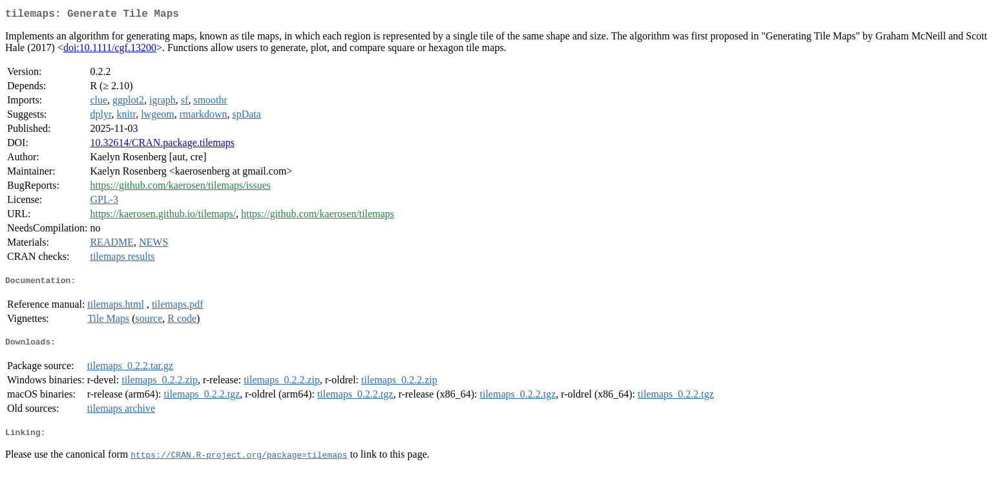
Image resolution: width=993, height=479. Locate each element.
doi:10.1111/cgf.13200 (109, 50)
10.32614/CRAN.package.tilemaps (162, 145)
